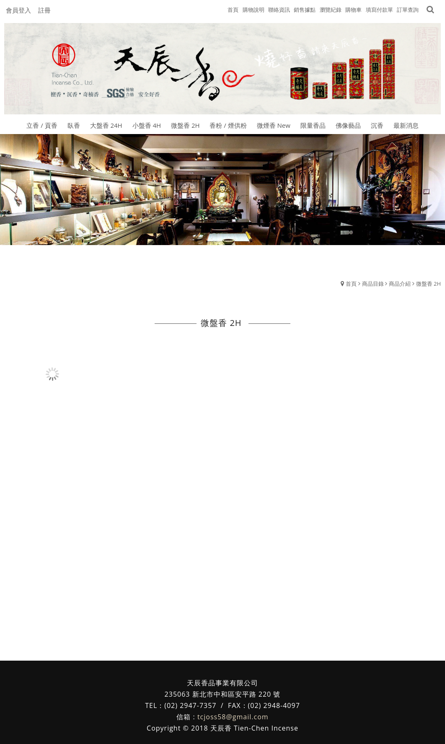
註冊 (44, 10)
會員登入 (18, 10)
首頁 (351, 255)
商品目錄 (373, 255)
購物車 (353, 9)
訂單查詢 (408, 9)
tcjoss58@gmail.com (233, 689)
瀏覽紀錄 (331, 9)
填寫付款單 (379, 9)
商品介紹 (400, 255)
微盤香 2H (428, 255)
